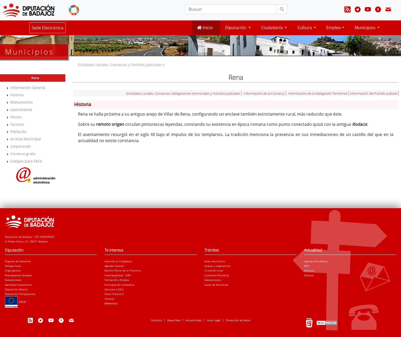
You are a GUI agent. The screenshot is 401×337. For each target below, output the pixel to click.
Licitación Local (213, 270)
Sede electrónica (214, 261)
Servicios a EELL (114, 289)
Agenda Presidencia (316, 261)
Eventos (309, 275)
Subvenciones (13, 280)
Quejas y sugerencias (217, 266)
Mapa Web (173, 320)
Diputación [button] (236, 27)
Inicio (205, 27)
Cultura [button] (305, 27)
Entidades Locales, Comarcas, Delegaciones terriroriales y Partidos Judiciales (183, 93)
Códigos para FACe (26, 161)
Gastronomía (21, 109)
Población (18, 131)
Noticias (309, 270)
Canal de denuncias (216, 284)
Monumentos (21, 102)
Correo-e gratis (23, 153)
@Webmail (111, 303)
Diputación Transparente (20, 294)
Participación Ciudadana (119, 284)
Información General (27, 87)
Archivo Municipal (25, 138)
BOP (306, 266)
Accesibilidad (194, 320)
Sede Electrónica (47, 28)
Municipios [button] (366, 27)
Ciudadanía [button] (272, 27)
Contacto (156, 320)
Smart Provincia (114, 294)
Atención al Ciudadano (118, 261)
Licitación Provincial (216, 275)
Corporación (20, 146)
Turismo (17, 124)
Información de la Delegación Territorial (317, 93)
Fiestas (16, 117)
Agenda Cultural (114, 266)
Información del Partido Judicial (373, 93)
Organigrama (13, 270)
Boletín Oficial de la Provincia (123, 270)
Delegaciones (13, 266)
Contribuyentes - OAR (118, 275)
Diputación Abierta (16, 289)
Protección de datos (238, 320)
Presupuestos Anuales (18, 275)
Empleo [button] (333, 27)
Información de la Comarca (264, 93)
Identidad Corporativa (18, 284)
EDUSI (15, 302)
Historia (16, 94)
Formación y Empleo (117, 280)
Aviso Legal (214, 320)
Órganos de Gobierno (18, 261)
